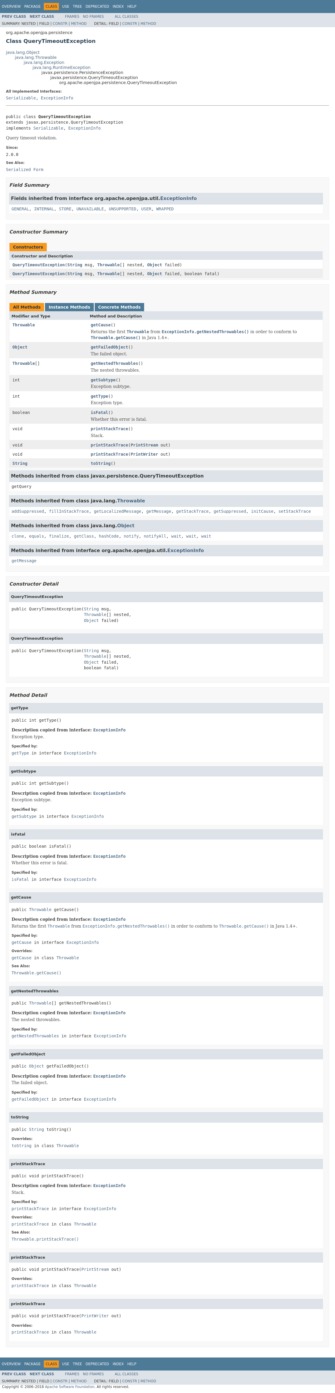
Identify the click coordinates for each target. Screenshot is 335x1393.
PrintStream (144, 445)
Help (131, 6)
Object (154, 264)
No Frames (93, 16)
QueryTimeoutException (38, 264)
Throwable (108, 264)
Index (118, 6)
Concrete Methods (119, 307)
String (74, 264)
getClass (84, 536)
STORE (65, 209)
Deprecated (97, 6)
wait (176, 536)
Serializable (21, 98)
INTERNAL (44, 209)
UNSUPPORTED (122, 209)
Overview (11, 6)
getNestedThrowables (114, 363)
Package (32, 6)
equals (36, 536)
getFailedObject (109, 347)
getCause (101, 325)
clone (18, 536)
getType (99, 396)
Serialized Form (24, 169)
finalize (59, 536)
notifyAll (155, 536)
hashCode (109, 536)
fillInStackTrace (69, 511)
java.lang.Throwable (36, 57)
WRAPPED (165, 209)
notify (131, 536)
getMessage (158, 511)
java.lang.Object (23, 52)
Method (79, 24)
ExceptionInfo (57, 98)
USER (146, 209)
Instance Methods (69, 307)
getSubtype (103, 380)
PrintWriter (144, 454)
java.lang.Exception (44, 62)
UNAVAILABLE (90, 209)
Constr (60, 24)
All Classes (126, 16)
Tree (77, 6)
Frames (72, 16)
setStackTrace (294, 511)
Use (65, 6)
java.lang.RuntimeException (62, 67)
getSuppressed (230, 511)
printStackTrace (109, 428)
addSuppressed (28, 511)
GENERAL (20, 209)
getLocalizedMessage (117, 511)
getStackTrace (192, 511)
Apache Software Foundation (69, 1387)
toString (101, 463)
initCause (262, 511)
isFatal (99, 412)
